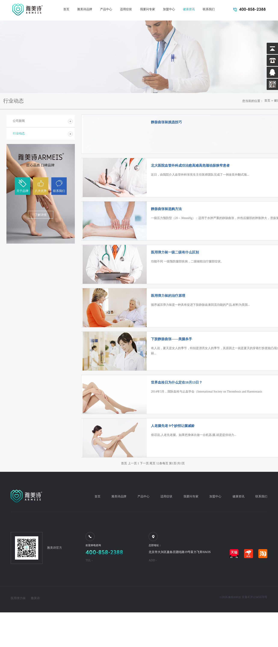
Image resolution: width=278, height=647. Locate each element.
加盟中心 (169, 9)
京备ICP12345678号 (254, 597)
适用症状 (126, 9)
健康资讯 (189, 9)
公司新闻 (19, 120)
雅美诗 (35, 598)
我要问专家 (147, 9)
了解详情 (41, 214)
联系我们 (209, 9)
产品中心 (106, 9)
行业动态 (19, 133)
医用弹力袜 (18, 598)
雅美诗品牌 (84, 9)
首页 (66, 9)
